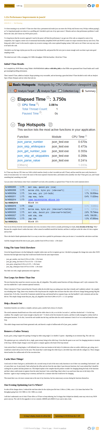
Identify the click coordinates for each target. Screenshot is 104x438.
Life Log (19, 6)
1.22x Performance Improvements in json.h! (25, 17)
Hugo (38, 428)
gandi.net (63, 428)
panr (50, 428)
